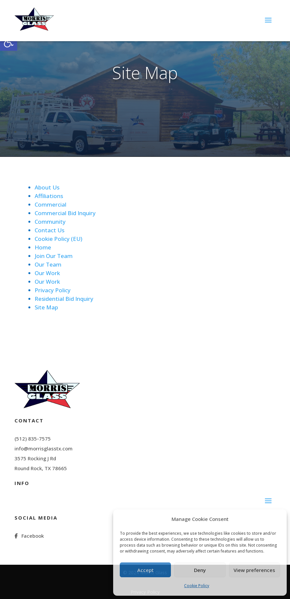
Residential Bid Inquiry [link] (64, 298)
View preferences (254, 570)
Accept (145, 570)
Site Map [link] (46, 307)
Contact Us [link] (49, 230)
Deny (200, 570)
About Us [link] (47, 187)
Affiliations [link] (49, 196)
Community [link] (50, 221)
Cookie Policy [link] (196, 585)
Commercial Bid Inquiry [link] (65, 213)
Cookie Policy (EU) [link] (58, 238)
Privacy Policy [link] (53, 290)
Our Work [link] (47, 273)
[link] (8, 42)
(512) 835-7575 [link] (33, 438)
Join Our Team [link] (54, 256)
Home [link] (43, 247)
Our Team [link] (48, 264)
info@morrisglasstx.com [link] (44, 448)
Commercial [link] (50, 204)
